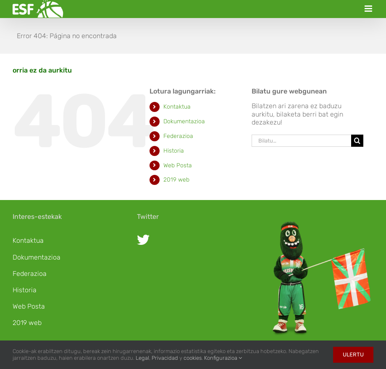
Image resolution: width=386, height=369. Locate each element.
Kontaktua (177, 106)
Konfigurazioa (223, 358)
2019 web (176, 179)
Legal (142, 358)
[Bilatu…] (301, 141)
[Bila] (357, 141)
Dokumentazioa (184, 121)
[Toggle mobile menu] (369, 8)
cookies (193, 358)
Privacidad (165, 358)
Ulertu (353, 354)
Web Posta (177, 165)
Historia (173, 150)
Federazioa (178, 136)
